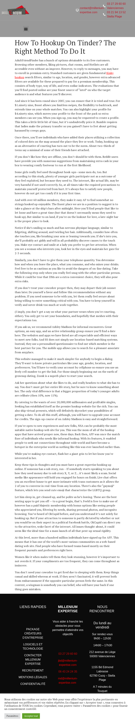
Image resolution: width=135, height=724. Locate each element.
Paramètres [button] (12, 715)
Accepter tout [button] (31, 715)
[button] (26, 29)
